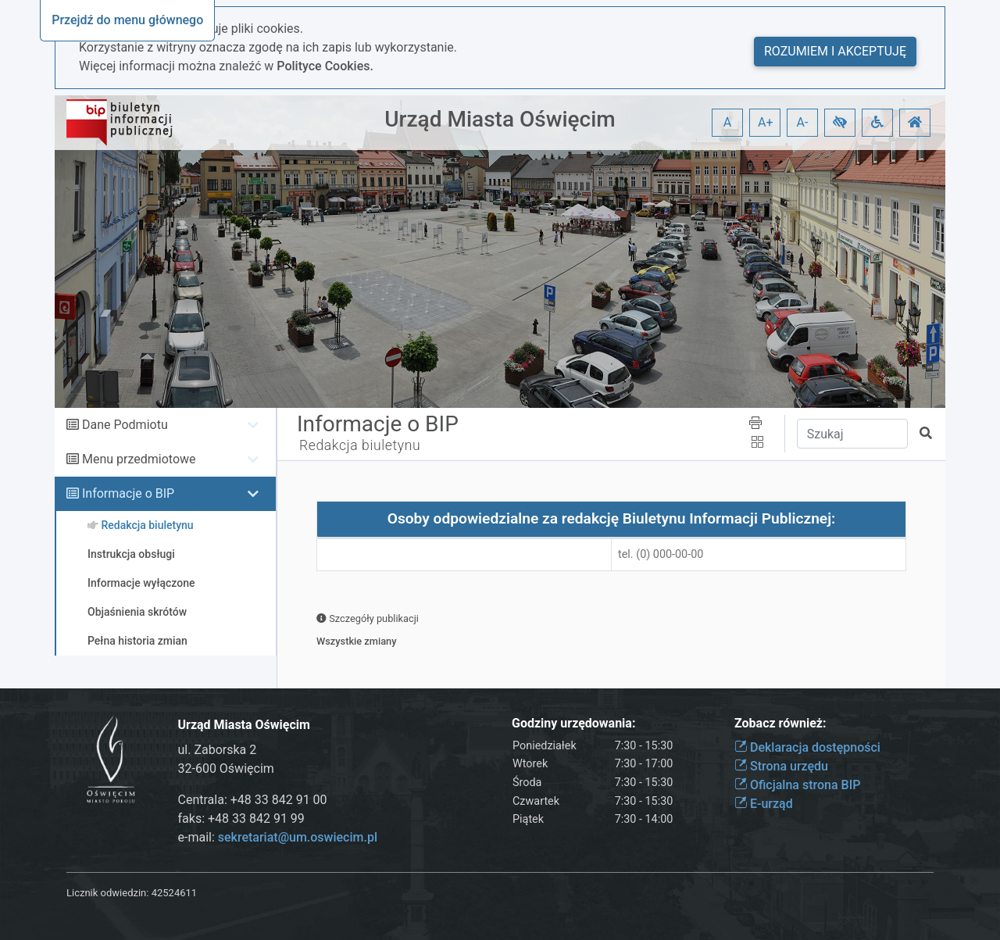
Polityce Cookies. (325, 66)
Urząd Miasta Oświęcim (499, 119)
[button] (839, 123)
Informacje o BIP (128, 493)
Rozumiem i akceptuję (835, 51)
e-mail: (277, 837)
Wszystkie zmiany (356, 641)
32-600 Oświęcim (226, 768)
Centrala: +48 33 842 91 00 (252, 799)
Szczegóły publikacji (367, 618)
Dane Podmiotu (125, 424)
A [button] (727, 122)
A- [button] (803, 122)
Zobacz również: (780, 723)
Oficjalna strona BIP (797, 784)
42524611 (174, 893)
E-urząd (763, 803)
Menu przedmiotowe (139, 459)
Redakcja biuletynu (359, 445)
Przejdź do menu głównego (127, 20)
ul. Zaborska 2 (217, 749)
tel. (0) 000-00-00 (660, 554)
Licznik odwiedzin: (107, 893)
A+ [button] (765, 122)
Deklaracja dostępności (807, 747)
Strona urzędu (781, 766)
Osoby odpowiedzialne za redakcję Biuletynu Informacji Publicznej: (612, 518)
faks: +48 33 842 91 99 (241, 818)
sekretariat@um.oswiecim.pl (297, 837)
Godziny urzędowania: (573, 723)
